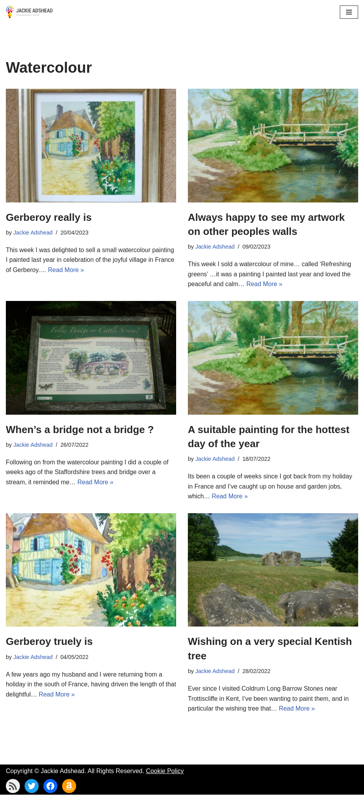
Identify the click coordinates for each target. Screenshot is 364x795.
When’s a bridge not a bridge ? (80, 429)
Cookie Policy (165, 771)
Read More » (66, 270)
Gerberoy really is (49, 217)
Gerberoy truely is (49, 642)
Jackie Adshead (33, 232)
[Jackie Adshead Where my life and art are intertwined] (29, 11)
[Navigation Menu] (349, 12)
